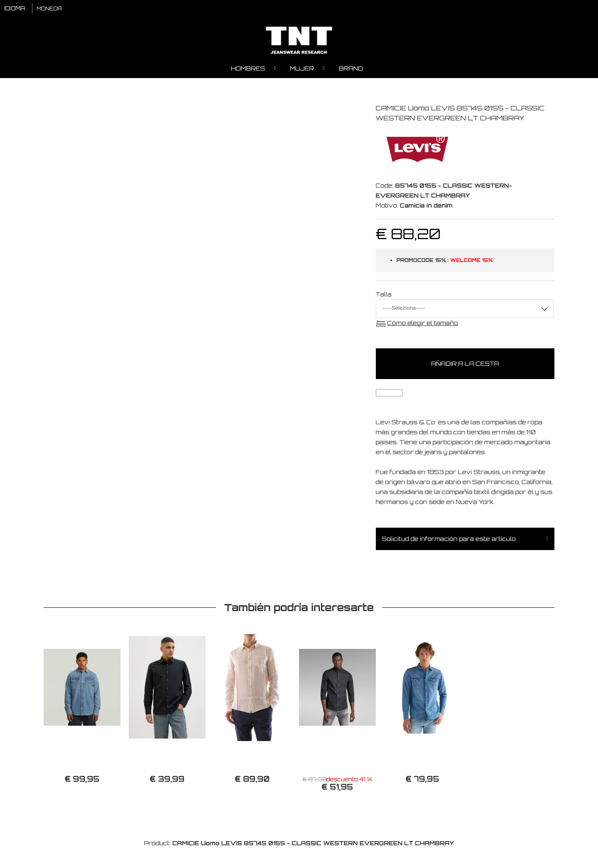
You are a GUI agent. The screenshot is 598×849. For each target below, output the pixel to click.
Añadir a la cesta (465, 363)
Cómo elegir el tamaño (422, 323)
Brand (351, 68)
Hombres (248, 68)
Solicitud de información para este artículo (449, 539)
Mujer (302, 68)
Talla (384, 294)
